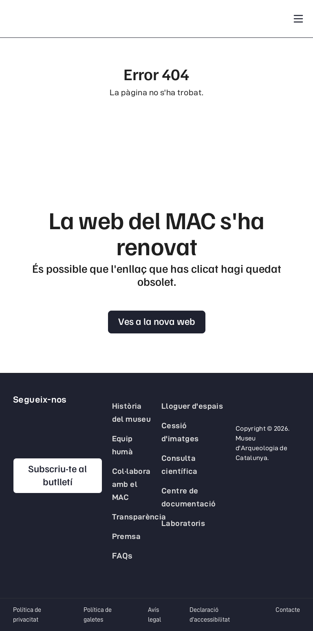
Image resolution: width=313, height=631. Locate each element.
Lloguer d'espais (192, 406)
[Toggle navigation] (298, 19)
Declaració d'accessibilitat (210, 615)
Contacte (288, 610)
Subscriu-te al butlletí (57, 474)
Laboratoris (183, 523)
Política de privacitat (27, 615)
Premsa (126, 536)
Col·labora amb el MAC (131, 484)
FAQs (122, 555)
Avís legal (154, 615)
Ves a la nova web (156, 321)
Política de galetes (98, 615)
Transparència (139, 517)
